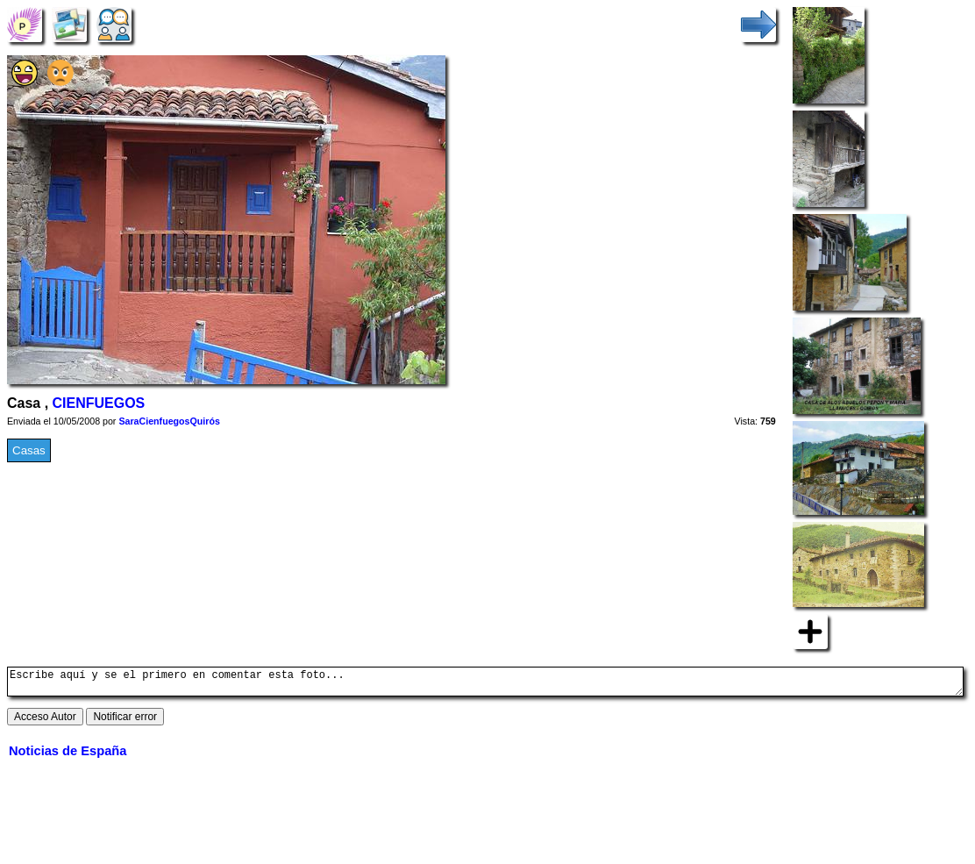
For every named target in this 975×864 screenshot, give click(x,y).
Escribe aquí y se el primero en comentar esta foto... (485, 684)
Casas (29, 450)
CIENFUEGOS (99, 403)
